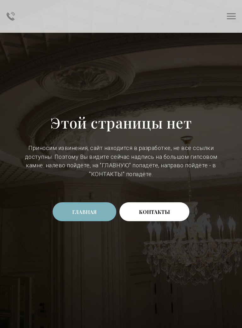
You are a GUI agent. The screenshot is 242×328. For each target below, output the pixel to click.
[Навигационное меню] (231, 16)
